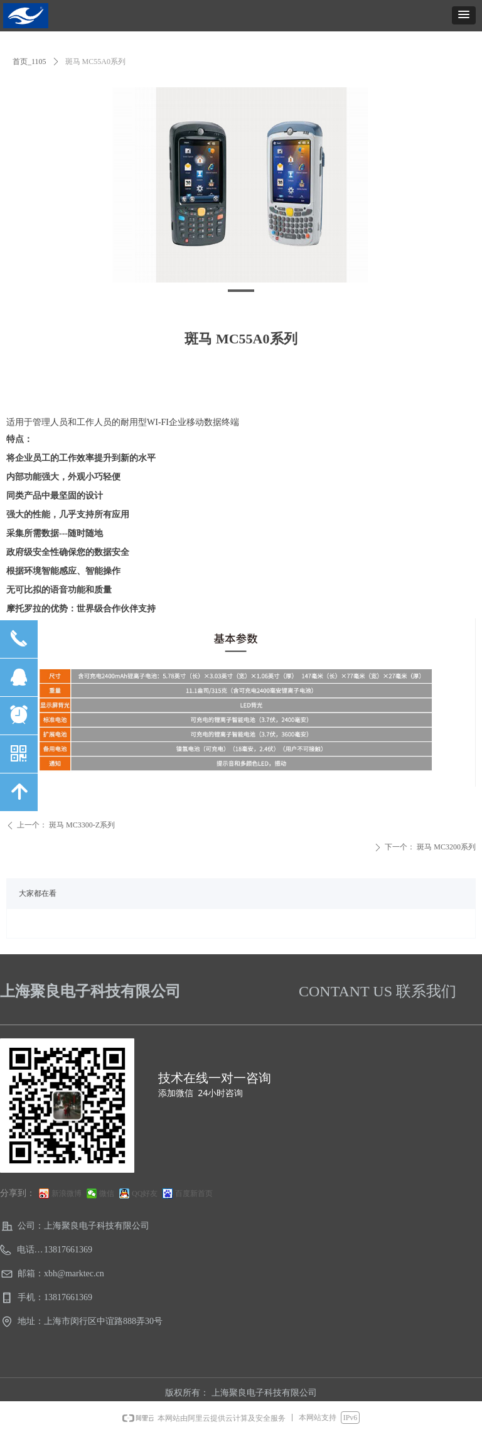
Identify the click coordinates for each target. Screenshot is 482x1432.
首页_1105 (29, 61)
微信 (106, 1193)
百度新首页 (194, 1193)
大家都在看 (37, 893)
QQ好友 (145, 1193)
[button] (464, 15)
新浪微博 (66, 1193)
